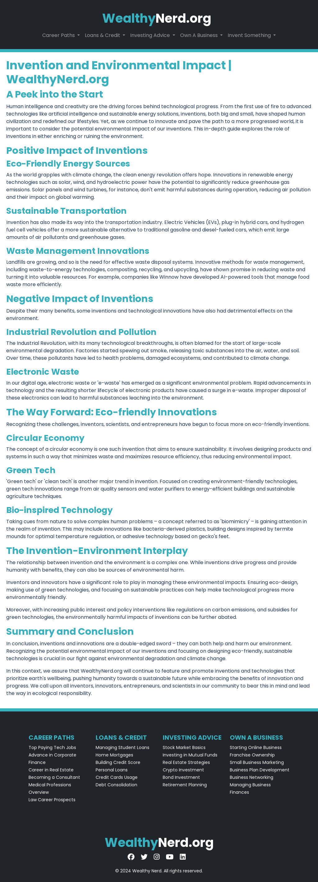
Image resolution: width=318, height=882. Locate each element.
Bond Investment (181, 777)
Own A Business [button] (199, 35)
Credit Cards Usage (117, 777)
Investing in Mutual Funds (190, 755)
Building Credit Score (118, 762)
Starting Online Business (256, 747)
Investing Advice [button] (150, 35)
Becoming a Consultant (54, 777)
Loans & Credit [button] (103, 35)
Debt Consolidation (116, 785)
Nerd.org (156, 18)
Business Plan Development (259, 770)
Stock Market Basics (184, 747)
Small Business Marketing (257, 762)
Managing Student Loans (122, 747)
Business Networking (251, 777)
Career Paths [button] (59, 35)
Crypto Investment (183, 770)
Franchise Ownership (252, 755)
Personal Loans (112, 770)
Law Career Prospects (52, 800)
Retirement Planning (185, 785)
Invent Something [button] (250, 35)
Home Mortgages (114, 755)
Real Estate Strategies (186, 762)
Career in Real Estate (51, 770)
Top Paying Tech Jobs (52, 747)
